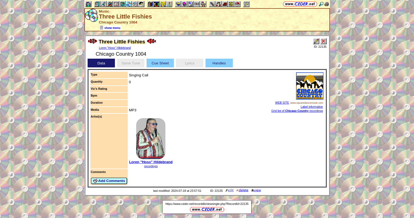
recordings (151, 166)
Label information (312, 106)
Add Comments (109, 181)
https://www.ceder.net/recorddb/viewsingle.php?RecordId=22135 (206, 203)
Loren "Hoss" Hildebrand (115, 47)
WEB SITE (282, 102)
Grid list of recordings (297, 110)
